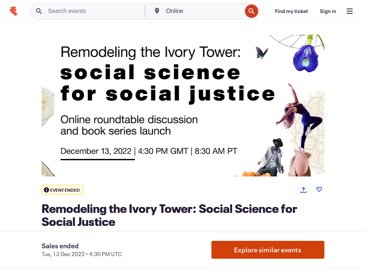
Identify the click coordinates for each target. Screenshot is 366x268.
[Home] (13, 11)
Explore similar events (267, 249)
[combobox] (203, 11)
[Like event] (319, 189)
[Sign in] (328, 11)
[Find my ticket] (291, 11)
